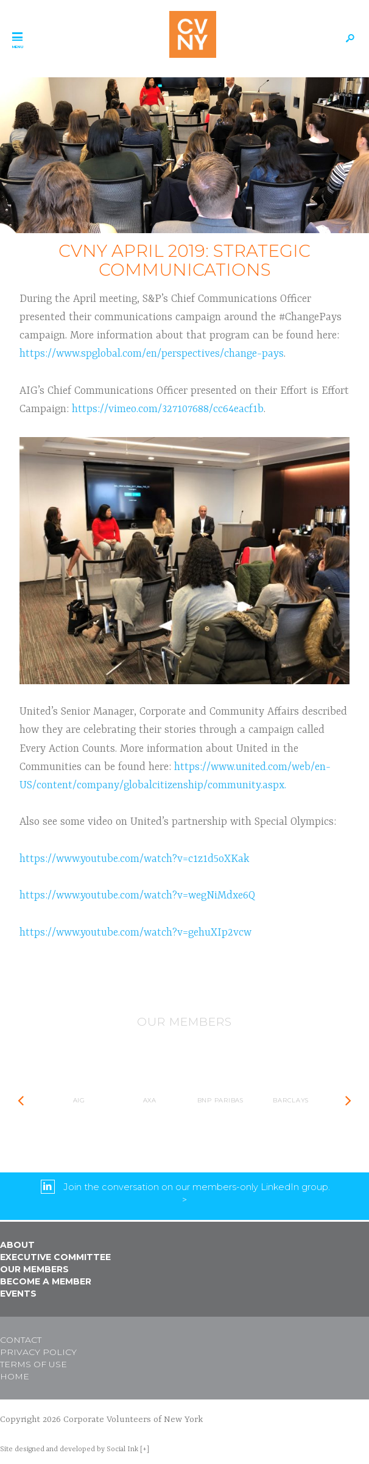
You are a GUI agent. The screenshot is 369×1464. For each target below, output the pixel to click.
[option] (79, 1101)
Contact (20, 1339)
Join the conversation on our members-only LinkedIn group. (196, 1186)
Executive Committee (55, 1257)
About (17, 1244)
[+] (144, 1449)
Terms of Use (33, 1364)
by (69, 1449)
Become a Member (45, 1281)
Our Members (34, 1269)
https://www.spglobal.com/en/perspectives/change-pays (151, 354)
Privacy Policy (38, 1352)
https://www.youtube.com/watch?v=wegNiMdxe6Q (137, 895)
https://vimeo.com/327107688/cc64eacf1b (168, 409)
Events (18, 1293)
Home (14, 1376)
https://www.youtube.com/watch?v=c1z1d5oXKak (134, 859)
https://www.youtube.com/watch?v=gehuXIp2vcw (135, 932)
